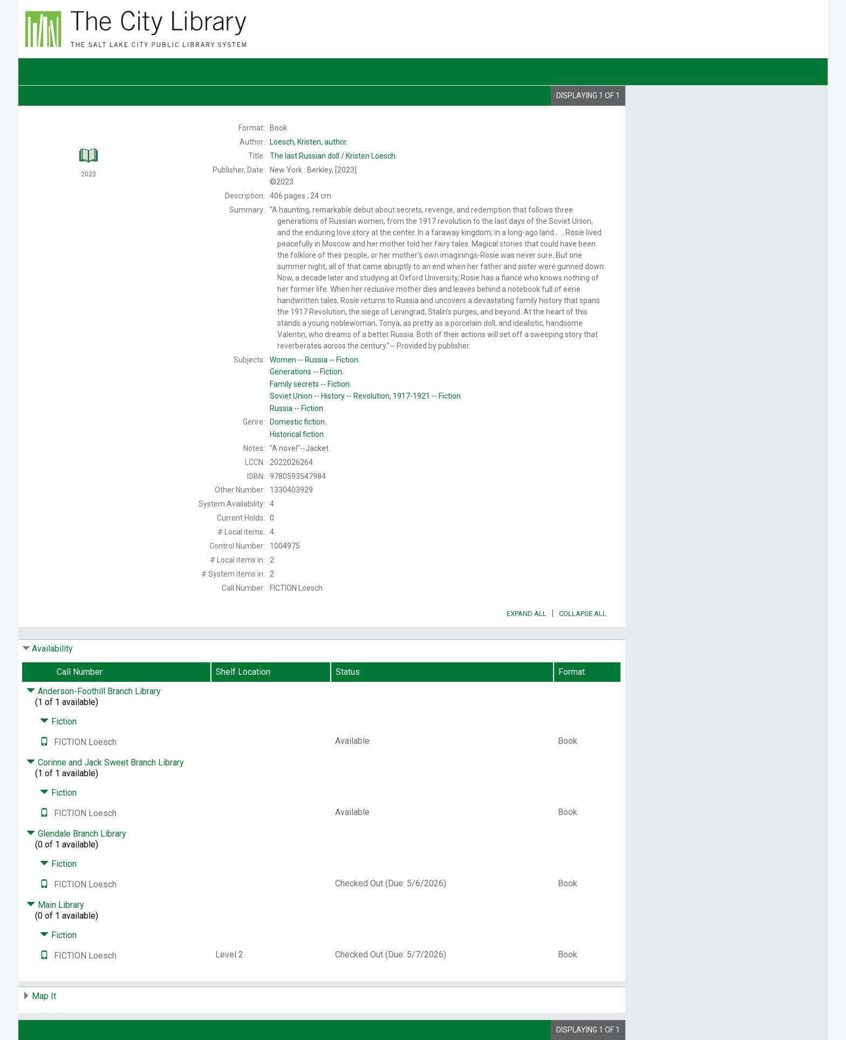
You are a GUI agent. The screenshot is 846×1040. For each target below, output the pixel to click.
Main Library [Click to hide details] (55, 905)
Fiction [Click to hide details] (58, 721)
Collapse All (582, 614)
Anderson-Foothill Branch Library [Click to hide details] (93, 691)
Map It (44, 996)
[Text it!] (44, 742)
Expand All (527, 614)
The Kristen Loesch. (333, 156)
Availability (52, 649)
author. (309, 142)
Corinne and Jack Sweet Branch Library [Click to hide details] (105, 762)
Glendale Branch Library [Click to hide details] (76, 834)
